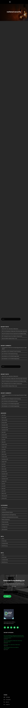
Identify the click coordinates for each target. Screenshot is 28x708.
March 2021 (4, 493)
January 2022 (4, 471)
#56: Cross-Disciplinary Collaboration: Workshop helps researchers (14, 331)
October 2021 (4, 476)
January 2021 (4, 498)
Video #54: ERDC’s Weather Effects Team (9, 338)
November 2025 (5, 427)
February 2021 (4, 495)
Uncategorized (4, 526)
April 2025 (4, 432)
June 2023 (4, 449)
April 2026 (4, 415)
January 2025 (4, 434)
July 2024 (3, 439)
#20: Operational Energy (13, 353)
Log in (3, 538)
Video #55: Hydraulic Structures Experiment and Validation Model (14, 333)
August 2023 (4, 447)
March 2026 (4, 417)
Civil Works (4, 509)
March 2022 (4, 469)
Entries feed (4, 540)
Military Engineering (5, 519)
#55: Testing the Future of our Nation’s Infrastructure (12, 336)
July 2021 (3, 483)
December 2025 (5, 425)
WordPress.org (4, 545)
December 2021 (5, 473)
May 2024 (3, 442)
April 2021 (4, 491)
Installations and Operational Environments (10, 517)
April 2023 (4, 451)
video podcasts (4, 529)
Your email (14, 591)
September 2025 (5, 429)
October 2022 (4, 456)
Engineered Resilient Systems (7, 512)
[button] (10, 2)
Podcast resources (5, 524)
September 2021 (5, 478)
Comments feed (5, 543)
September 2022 (5, 459)
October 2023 (4, 444)
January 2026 (4, 422)
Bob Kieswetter (5, 358)
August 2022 (4, 461)
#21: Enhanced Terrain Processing (14, 351)
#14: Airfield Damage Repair (14, 356)
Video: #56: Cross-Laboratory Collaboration (10, 328)
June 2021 (4, 486)
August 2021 (4, 481)
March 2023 (4, 454)
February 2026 (4, 420)
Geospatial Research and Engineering (9, 514)
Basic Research (4, 507)
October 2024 (4, 437)
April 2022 (4, 466)
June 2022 (4, 464)
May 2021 (3, 488)
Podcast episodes (5, 522)
